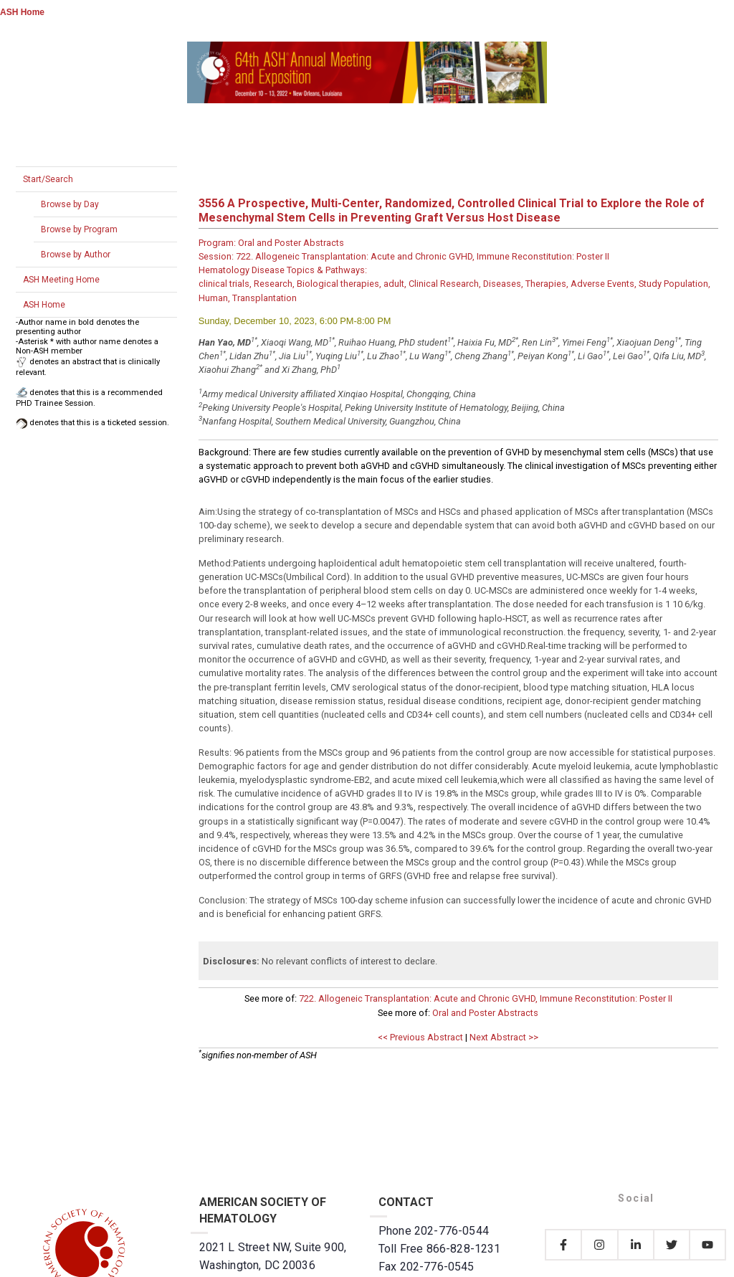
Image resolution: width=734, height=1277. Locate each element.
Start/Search (48, 179)
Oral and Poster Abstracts (485, 1012)
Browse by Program (79, 229)
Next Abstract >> (504, 1037)
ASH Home (22, 12)
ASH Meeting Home (61, 280)
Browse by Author (75, 255)
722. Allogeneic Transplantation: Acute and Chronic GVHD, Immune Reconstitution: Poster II (485, 998)
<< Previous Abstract (420, 1037)
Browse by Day (70, 204)
